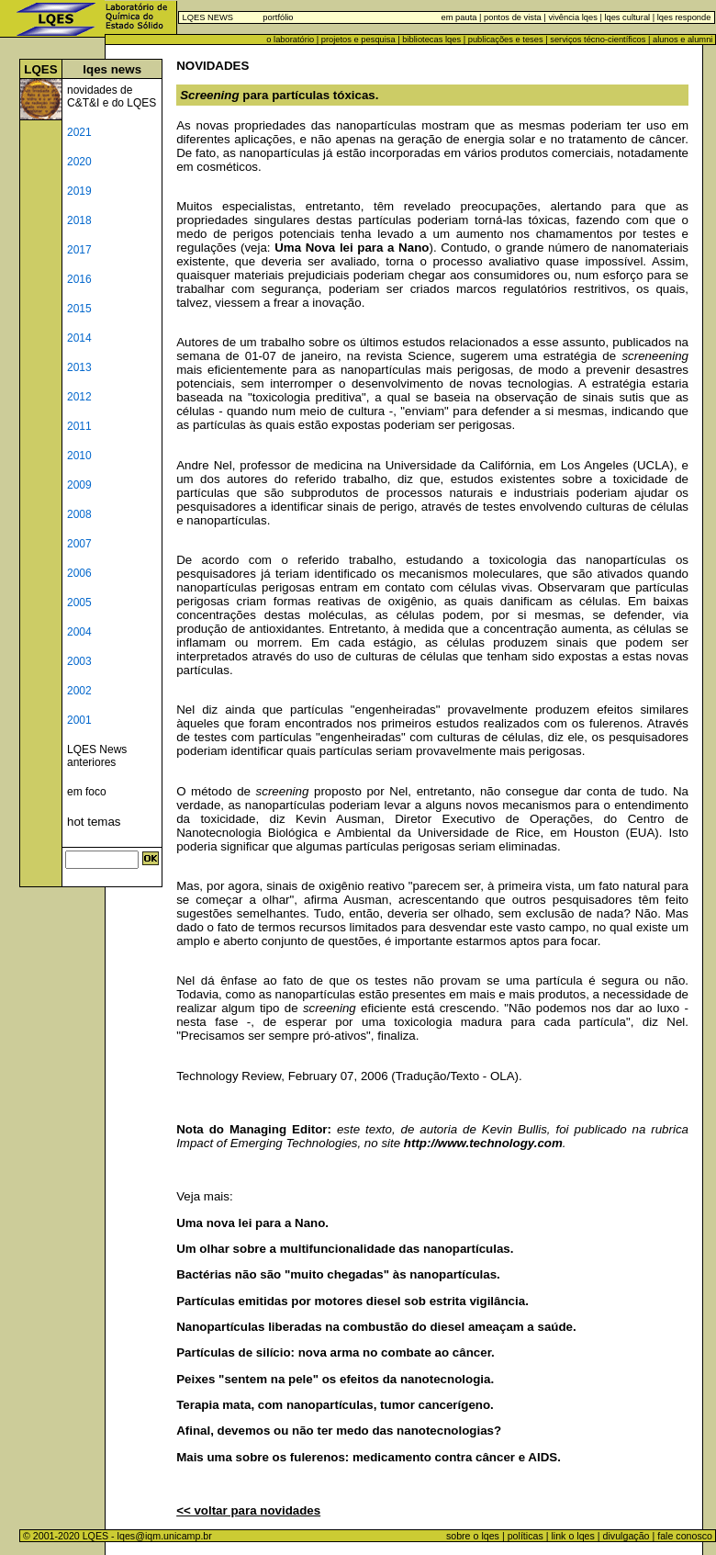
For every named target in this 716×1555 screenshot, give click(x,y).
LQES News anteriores (97, 756)
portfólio (278, 17)
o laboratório (290, 39)
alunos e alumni (682, 39)
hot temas (94, 821)
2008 (79, 514)
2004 (79, 631)
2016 (79, 279)
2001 (79, 720)
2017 (79, 249)
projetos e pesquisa (358, 39)
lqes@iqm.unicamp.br (164, 1535)
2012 (79, 396)
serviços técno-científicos (597, 39)
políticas (525, 1535)
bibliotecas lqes (431, 39)
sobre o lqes (472, 1535)
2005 (79, 602)
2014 (79, 338)
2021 (79, 132)
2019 (79, 191)
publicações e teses (505, 39)
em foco (86, 791)
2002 (79, 690)
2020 (79, 161)
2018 (79, 220)
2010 (79, 455)
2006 (79, 573)
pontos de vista (513, 17)
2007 (79, 543)
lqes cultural (626, 17)
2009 (79, 485)
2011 (79, 426)
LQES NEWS (208, 17)
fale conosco (686, 1535)
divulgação (626, 1535)
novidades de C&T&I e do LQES (111, 96)
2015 (79, 308)
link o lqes (572, 1535)
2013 (79, 367)
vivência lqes (572, 17)
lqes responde (682, 17)
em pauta (459, 17)
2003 (79, 661)
